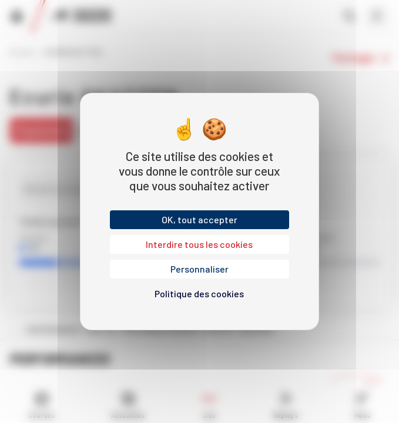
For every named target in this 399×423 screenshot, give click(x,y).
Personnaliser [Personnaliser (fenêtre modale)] (199, 268)
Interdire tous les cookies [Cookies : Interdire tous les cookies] (199, 244)
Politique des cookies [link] (199, 293)
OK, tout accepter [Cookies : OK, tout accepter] (199, 219)
